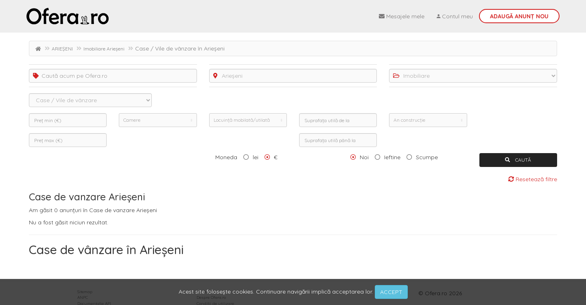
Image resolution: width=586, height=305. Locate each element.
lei (255, 157)
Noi (364, 157)
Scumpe (427, 157)
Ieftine (392, 157)
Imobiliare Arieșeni (104, 49)
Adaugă (519, 16)
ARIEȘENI (62, 49)
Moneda (226, 157)
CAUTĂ (518, 160)
